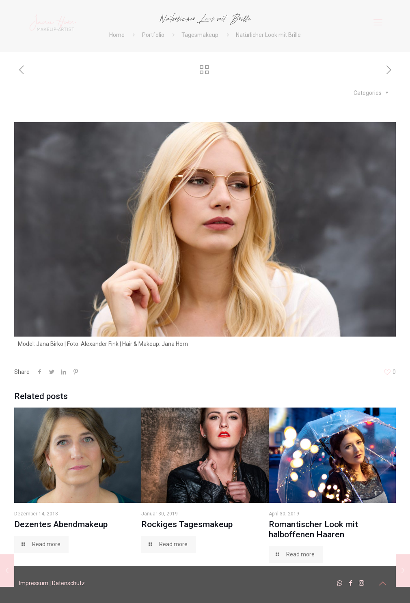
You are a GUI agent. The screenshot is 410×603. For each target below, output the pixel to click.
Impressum (33, 583)
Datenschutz (68, 583)
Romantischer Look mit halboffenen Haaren (313, 529)
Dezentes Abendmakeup (61, 524)
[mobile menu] (378, 22)
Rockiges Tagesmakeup (187, 524)
